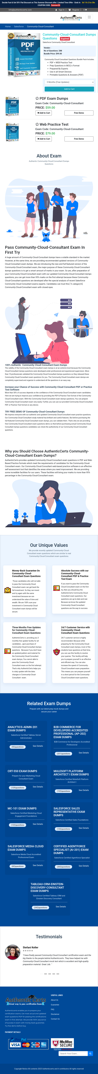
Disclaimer (55, 1014)
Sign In (60, 10)
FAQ (52, 1009)
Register (74, 10)
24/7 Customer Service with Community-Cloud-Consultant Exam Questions (75, 630)
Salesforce (19, 26)
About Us (54, 1000)
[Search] (73, 1053)
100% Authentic (13, 365)
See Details (38, 746)
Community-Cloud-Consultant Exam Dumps (44, 365)
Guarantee (55, 1005)
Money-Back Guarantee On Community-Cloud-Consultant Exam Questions (26, 573)
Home (8, 26)
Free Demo (79, 113)
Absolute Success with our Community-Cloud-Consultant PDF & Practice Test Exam (75, 574)
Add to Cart (69, 89)
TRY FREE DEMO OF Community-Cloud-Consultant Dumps (35, 411)
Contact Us (55, 1019)
